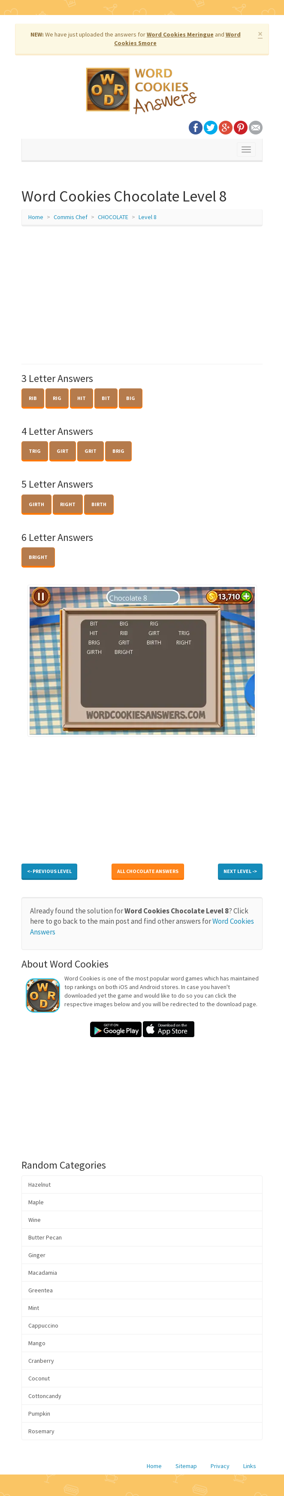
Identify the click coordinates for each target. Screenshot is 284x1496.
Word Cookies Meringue (180, 34)
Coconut (39, 1378)
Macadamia (42, 1272)
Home (35, 217)
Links (249, 1466)
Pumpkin (39, 1413)
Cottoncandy (44, 1396)
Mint (33, 1308)
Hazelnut (39, 1184)
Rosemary (41, 1431)
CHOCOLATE (113, 217)
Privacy (220, 1466)
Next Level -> (240, 871)
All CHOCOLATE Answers (147, 871)
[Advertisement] (142, 295)
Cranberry (41, 1361)
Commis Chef (71, 217)
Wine (34, 1220)
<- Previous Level (49, 871)
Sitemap (186, 1466)
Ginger (36, 1255)
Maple (36, 1202)
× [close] (260, 33)
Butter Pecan (45, 1237)
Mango (36, 1343)
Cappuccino (43, 1325)
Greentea (40, 1290)
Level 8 (148, 217)
